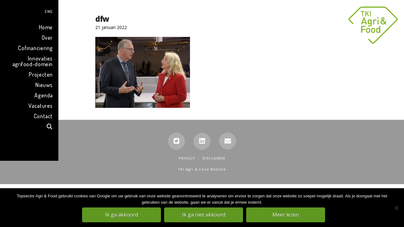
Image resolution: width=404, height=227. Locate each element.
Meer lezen (285, 214)
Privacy (187, 158)
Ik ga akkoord (121, 214)
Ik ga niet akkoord (203, 214)
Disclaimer (213, 158)
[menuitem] (29, 10)
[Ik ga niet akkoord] (396, 208)
